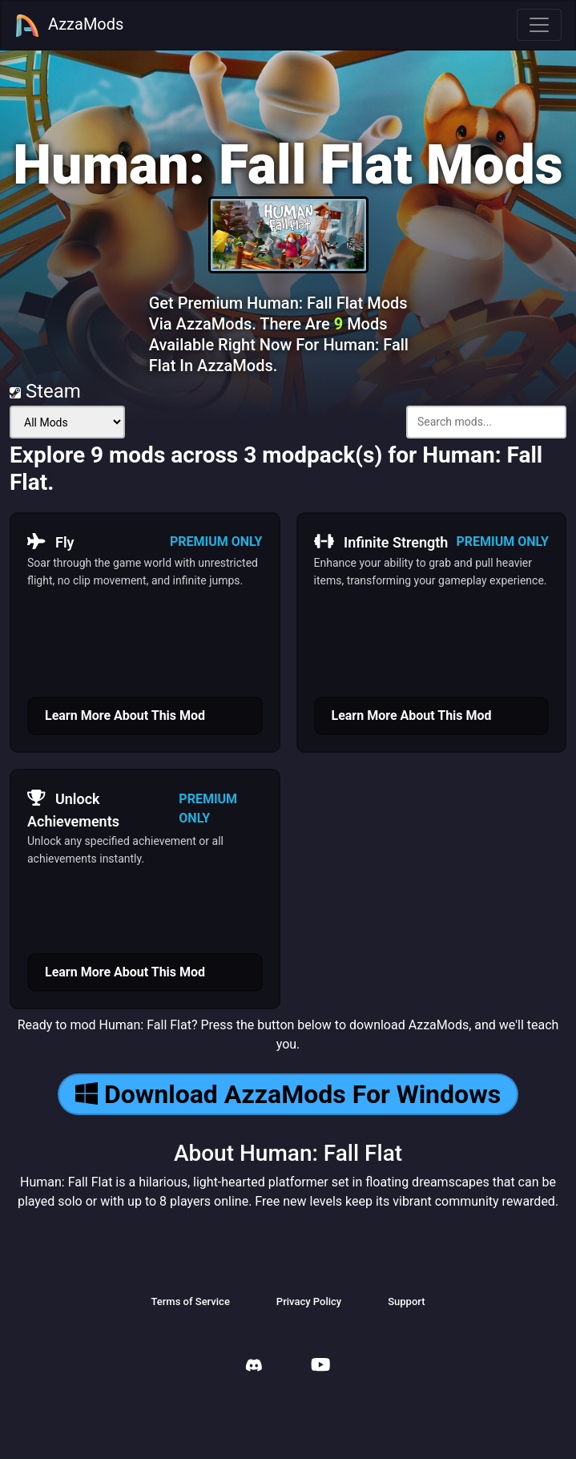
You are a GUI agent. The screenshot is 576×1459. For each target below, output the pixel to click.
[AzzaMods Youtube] (320, 1366)
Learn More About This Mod (125, 715)
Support (406, 1301)
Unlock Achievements (73, 808)
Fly (51, 542)
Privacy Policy (308, 1301)
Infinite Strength (381, 542)
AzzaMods (68, 25)
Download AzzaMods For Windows (288, 1094)
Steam (45, 391)
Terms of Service (190, 1301)
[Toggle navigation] (539, 25)
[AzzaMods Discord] (254, 1367)
